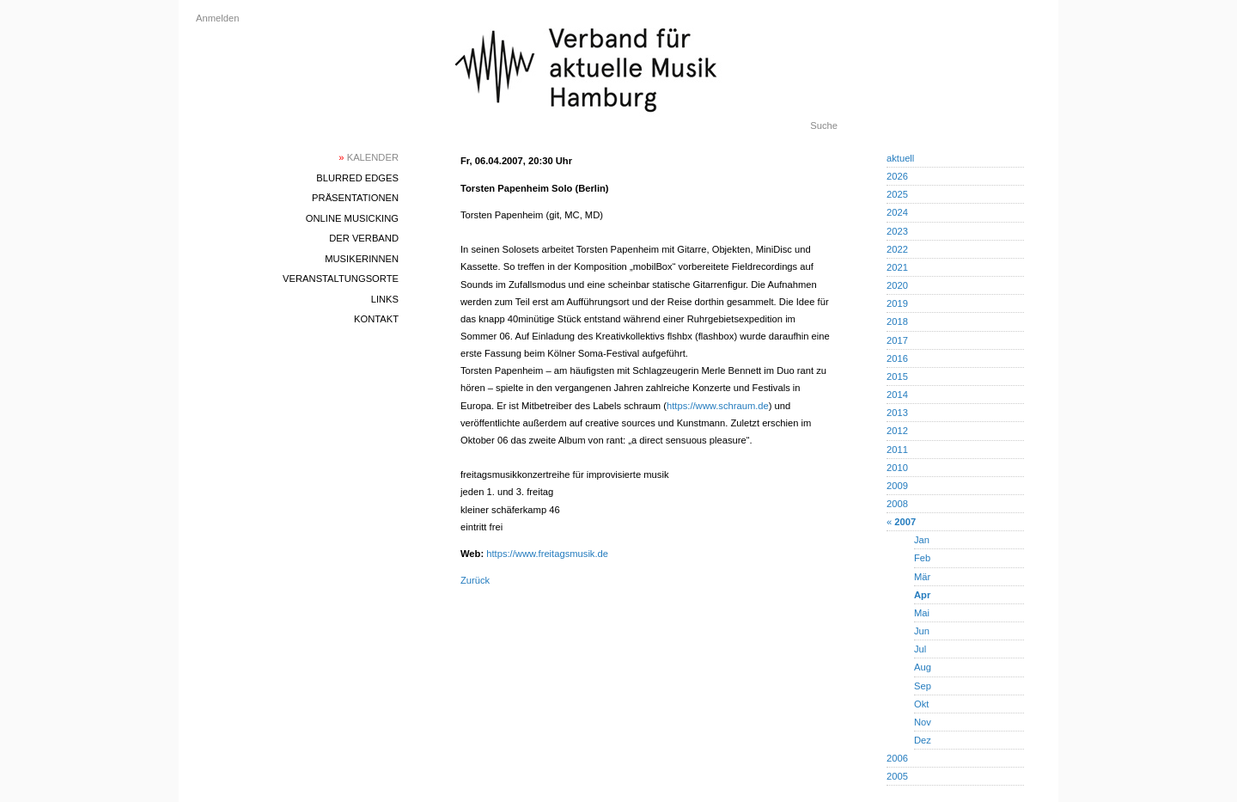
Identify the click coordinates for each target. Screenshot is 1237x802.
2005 (897, 776)
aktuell (900, 158)
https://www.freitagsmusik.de (547, 553)
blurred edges (357, 178)
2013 (897, 412)
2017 (897, 340)
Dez (922, 740)
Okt (921, 704)
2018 (897, 321)
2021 (897, 267)
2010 (897, 467)
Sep (922, 686)
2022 (897, 249)
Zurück (475, 580)
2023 (897, 231)
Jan (921, 540)
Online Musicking (352, 218)
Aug (922, 667)
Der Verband (364, 238)
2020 (897, 285)
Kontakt (376, 319)
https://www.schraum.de (718, 406)
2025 (897, 194)
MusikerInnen (362, 259)
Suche (824, 125)
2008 (897, 504)
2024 (897, 212)
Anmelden (217, 18)
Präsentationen (355, 198)
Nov (922, 722)
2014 (897, 394)
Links (385, 299)
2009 (897, 486)
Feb (922, 558)
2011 (897, 449)
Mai (921, 613)
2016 (897, 358)
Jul (920, 649)
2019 (897, 303)
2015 (897, 376)
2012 (897, 430)
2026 (897, 176)
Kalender (368, 157)
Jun (921, 631)
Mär (922, 577)
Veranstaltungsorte (341, 278)
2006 (897, 758)
